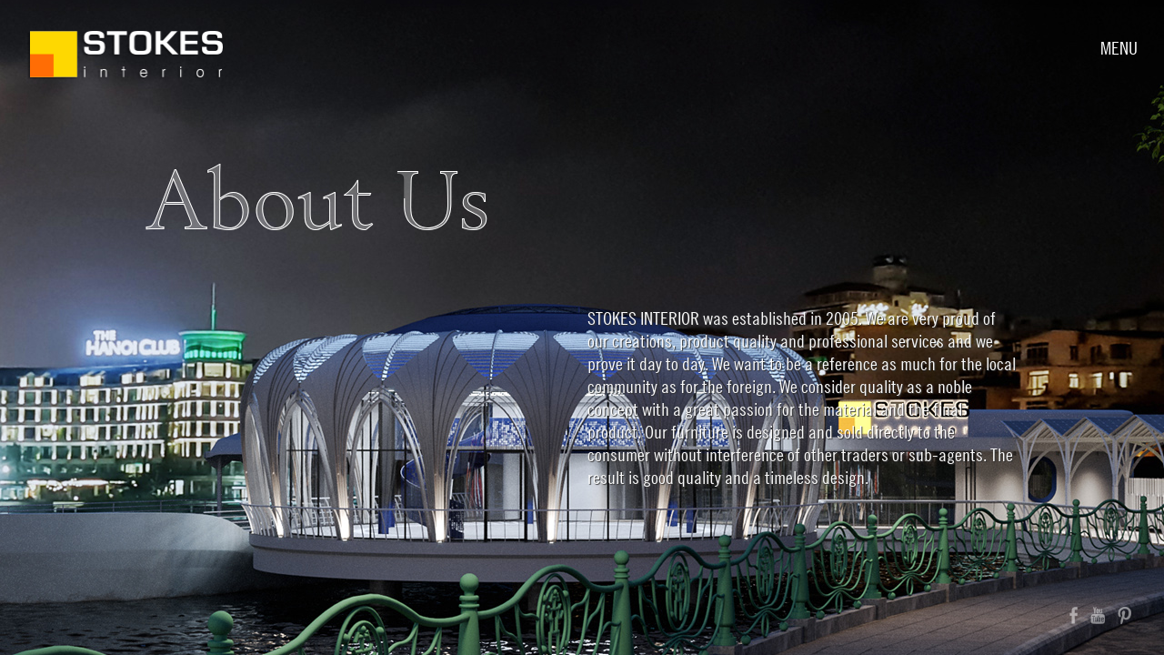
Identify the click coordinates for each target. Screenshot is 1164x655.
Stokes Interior (125, 54)
